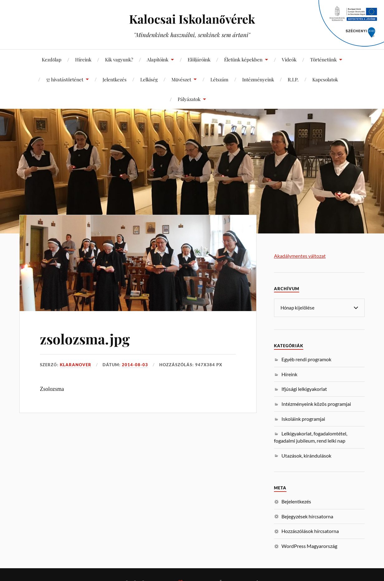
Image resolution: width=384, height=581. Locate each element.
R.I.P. (293, 79)
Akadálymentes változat (300, 256)
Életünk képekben (243, 59)
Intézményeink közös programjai (316, 403)
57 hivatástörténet (64, 79)
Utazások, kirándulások (306, 455)
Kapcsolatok (325, 79)
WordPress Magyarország (309, 546)
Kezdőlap (51, 59)
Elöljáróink (199, 59)
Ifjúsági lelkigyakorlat (304, 388)
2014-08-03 (135, 364)
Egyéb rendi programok (306, 359)
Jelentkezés (115, 79)
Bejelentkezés (296, 501)
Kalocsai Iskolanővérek (192, 19)
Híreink (83, 59)
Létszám (219, 79)
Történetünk (323, 59)
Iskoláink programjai (303, 418)
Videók (289, 59)
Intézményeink (258, 79)
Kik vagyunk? (119, 59)
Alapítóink (157, 59)
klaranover (75, 364)
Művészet (181, 79)
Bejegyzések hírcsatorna (307, 516)
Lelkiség (149, 79)
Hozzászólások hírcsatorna (310, 531)
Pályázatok (189, 99)
